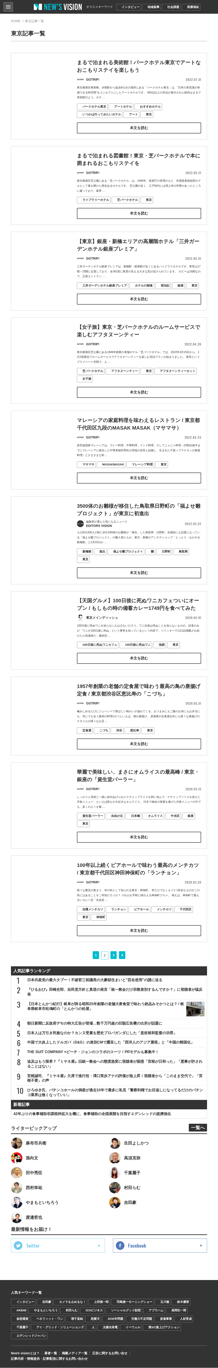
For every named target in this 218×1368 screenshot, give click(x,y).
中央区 (175, 824)
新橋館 (86, 560)
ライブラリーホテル (95, 200)
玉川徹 (164, 1302)
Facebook (137, 1245)
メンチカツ (164, 918)
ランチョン (118, 918)
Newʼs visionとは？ (25, 1353)
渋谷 (119, 739)
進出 (102, 560)
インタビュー (130, 7)
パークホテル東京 (94, 106)
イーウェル (133, 1327)
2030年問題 (115, 1319)
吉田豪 (46, 1302)
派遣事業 (166, 1319)
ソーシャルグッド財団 (126, 1310)
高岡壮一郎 (178, 1310)
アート (133, 114)
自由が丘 (117, 824)
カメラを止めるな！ (72, 1302)
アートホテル (123, 106)
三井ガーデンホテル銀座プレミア (104, 294)
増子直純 (77, 1319)
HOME (16, 21)
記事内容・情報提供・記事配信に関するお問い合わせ (49, 1359)
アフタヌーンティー (124, 380)
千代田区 (186, 918)
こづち (103, 739)
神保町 (100, 926)
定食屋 (86, 739)
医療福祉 (193, 7)
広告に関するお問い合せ (109, 1353)
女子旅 (86, 387)
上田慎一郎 (101, 1302)
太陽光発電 (110, 1327)
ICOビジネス (94, 1310)
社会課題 (173, 7)
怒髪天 (95, 1319)
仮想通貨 (22, 1319)
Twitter (33, 1245)
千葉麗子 (22, 1327)
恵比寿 (134, 739)
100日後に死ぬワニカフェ (99, 653)
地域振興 (153, 7)
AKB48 (21, 1310)
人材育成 (186, 1319)
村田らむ (72, 1310)
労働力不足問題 (141, 1319)
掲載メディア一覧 (74, 1353)
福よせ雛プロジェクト (128, 560)
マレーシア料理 (142, 473)
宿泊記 (165, 294)
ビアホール (141, 918)
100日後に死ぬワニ (138, 653)
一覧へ (198, 1127)
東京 (149, 114)
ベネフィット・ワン (49, 1319)
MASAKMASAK (113, 473)
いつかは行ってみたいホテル (101, 114)
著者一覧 (50, 1353)
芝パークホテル (127, 200)
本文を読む (139, 128)
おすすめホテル (150, 106)
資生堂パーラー (92, 824)
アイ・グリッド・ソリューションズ (60, 1327)
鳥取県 (183, 560)
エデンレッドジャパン (31, 1336)
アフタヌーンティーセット (177, 380)
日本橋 (135, 824)
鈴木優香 (183, 1302)
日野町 (166, 560)
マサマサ (88, 473)
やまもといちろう (46, 1310)
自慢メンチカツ (92, 918)
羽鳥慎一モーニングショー (134, 1302)
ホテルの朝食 (144, 294)
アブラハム (156, 1310)
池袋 (162, 653)
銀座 (181, 294)
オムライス (155, 824)
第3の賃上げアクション (164, 1327)
